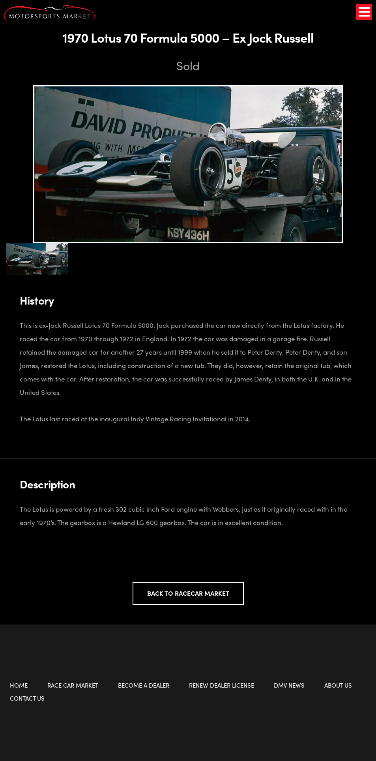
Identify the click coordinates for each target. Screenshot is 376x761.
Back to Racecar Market (188, 593)
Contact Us (27, 698)
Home (19, 685)
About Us (338, 685)
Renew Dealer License (221, 685)
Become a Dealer (143, 685)
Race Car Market (72, 685)
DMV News (289, 685)
